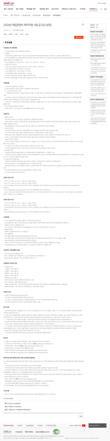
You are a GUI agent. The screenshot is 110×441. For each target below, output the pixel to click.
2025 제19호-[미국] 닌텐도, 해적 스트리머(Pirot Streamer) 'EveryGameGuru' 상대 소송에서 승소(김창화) (98, 70)
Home (5, 15)
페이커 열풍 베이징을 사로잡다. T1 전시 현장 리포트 (98, 64)
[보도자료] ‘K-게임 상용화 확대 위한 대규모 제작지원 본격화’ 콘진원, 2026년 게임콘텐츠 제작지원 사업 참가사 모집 (98, 45)
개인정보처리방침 (8, 425)
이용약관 (19, 425)
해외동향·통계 (44, 9)
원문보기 (79, 37)
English (104, 3)
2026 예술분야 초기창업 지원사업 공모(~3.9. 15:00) (98, 51)
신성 (27, 34)
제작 (17, 34)
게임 (5, 34)
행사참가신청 (26, 15)
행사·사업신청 (8, 9)
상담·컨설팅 (19, 9)
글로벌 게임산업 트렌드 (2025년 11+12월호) (98, 59)
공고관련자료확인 (8, 398)
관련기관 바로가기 (94, 425)
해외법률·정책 (30, 9)
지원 (22, 34)
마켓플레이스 (93, 9)
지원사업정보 (56, 15)
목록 (80, 416)
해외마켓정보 (46, 15)
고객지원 (82, 9)
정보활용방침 (29, 425)
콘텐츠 (11, 34)
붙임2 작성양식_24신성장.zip (13, 406)
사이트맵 (39, 425)
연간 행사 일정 (36, 15)
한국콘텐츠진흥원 (51, 425)
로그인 (99, 3)
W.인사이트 (55, 9)
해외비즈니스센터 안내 (69, 9)
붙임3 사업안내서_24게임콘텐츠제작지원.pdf (17, 409)
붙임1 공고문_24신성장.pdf (12, 403)
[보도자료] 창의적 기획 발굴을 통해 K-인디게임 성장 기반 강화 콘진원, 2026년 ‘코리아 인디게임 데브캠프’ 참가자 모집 (98, 37)
